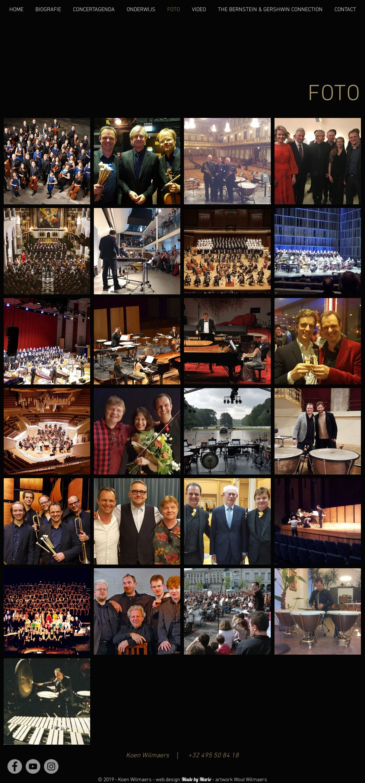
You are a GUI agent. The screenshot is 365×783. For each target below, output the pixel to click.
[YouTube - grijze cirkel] (33, 766)
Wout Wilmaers (250, 780)
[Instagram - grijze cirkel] (51, 766)
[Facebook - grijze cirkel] (14, 766)
